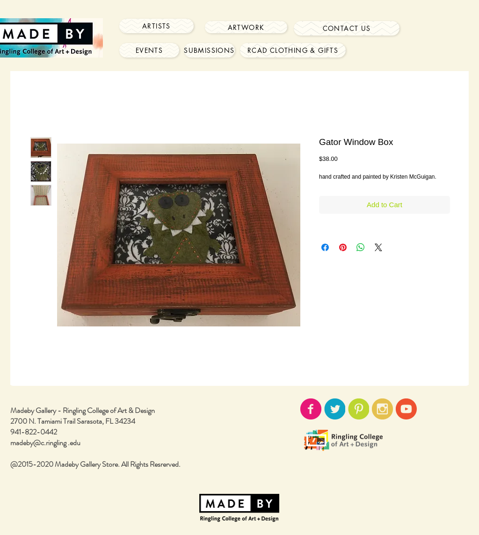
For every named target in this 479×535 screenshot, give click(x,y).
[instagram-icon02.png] (382, 408)
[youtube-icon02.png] (406, 408)
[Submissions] (209, 50)
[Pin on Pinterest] (342, 247)
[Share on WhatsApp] (360, 247)
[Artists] (156, 26)
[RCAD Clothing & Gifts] (293, 50)
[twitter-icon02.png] (334, 408)
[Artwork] (246, 27)
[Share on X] (378, 247)
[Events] (149, 50)
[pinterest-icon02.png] (358, 408)
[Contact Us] (346, 28)
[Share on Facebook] (325, 247)
